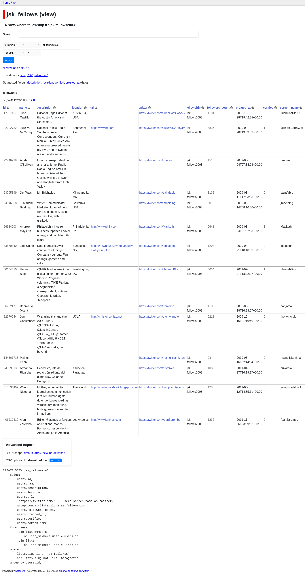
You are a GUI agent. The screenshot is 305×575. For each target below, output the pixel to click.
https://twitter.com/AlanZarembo (159, 419)
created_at (72, 82)
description (34, 82)
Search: (8, 34)
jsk (14, 2)
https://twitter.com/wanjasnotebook (161, 387)
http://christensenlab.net (106, 316)
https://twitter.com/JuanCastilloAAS (162, 113)
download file (35, 460)
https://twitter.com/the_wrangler (159, 316)
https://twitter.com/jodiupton (157, 245)
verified (59, 82)
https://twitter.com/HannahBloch (159, 269)
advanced (41, 75)
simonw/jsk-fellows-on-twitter (74, 571)
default (28, 453)
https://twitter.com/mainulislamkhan (162, 357)
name (23, 107)
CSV (30, 75)
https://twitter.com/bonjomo (156, 306)
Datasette (20, 571)
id (4, 107)
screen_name (289, 107)
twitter (143, 107)
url (92, 107)
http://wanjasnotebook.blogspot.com (114, 387)
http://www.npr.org (102, 127)
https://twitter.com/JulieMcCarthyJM (162, 127)
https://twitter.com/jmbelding (157, 203)
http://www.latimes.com (106, 419)
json (22, 75)
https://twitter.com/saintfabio (157, 192)
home (6, 2)
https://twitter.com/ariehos (155, 160)
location (48, 82)
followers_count (218, 107)
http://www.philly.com (104, 226)
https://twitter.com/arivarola (156, 368)
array (38, 453)
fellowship (193, 107)
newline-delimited (54, 453)
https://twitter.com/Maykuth (156, 226)
